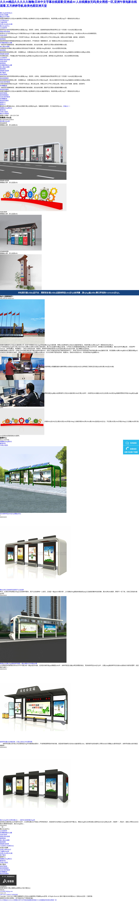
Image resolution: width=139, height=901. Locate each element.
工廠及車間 (3, 22)
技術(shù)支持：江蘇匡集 (84, 896)
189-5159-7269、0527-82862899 (9, 894)
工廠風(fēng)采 (4, 851)
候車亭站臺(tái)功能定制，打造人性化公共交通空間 (16, 742)
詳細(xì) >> (66, 106)
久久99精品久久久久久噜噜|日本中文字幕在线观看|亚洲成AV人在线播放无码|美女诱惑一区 (28, 900)
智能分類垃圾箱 (5, 31)
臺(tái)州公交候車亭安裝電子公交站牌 (12, 590)
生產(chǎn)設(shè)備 (6, 24)
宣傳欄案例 (3, 85)
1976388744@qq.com (6, 891)
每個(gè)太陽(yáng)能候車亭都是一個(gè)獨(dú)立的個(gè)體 (18, 663)
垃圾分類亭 (3, 35)
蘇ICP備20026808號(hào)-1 (68, 896)
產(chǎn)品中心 (4, 26)
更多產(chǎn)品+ (5, 121)
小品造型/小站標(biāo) (7, 845)
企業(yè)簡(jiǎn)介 (5, 849)
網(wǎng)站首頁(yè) (6, 13)
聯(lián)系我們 (4, 113)
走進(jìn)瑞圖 (4, 15)
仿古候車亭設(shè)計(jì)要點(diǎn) (10, 513)
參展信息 (3, 110)
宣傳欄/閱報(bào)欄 (6, 43)
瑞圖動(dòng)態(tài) (6, 108)
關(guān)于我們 (4, 16)
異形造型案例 (4, 89)
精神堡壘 (3, 50)
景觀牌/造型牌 (4, 54)
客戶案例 (3, 72)
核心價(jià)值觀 (4, 46)
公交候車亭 (3, 28)
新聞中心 (3, 102)
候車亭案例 (3, 74)
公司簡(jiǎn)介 (4, 20)
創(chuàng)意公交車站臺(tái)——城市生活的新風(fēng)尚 (17, 820)
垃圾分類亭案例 (5, 82)
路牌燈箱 (3, 39)
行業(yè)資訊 (4, 111)
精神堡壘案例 (4, 78)
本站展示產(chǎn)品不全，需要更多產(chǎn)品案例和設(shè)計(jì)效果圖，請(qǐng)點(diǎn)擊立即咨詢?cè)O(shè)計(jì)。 (69, 293)
